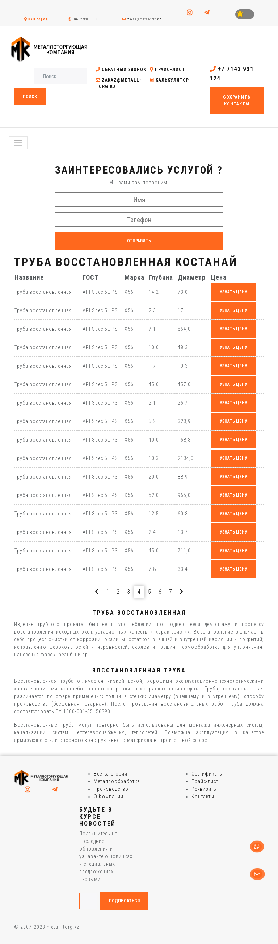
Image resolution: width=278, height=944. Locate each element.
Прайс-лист (167, 69)
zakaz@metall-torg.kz (141, 19)
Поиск (30, 96)
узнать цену (233, 292)
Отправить (139, 240)
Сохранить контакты (236, 100)
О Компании (108, 796)
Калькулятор (169, 80)
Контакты (202, 796)
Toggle (244, 14)
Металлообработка (117, 781)
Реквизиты (204, 789)
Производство (111, 789)
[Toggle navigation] (18, 142)
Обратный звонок (121, 69)
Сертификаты (207, 774)
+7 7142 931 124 (232, 73)
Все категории (110, 774)
